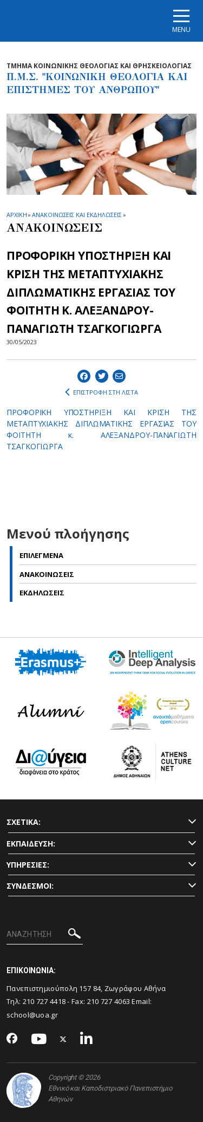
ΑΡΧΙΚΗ (16, 215)
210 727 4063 (108, 1001)
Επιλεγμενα (41, 555)
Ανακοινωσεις (46, 574)
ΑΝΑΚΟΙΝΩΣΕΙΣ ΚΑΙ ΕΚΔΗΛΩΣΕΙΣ (76, 215)
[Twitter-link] (63, 1039)
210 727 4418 (44, 1001)
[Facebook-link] (12, 1039)
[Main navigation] (181, 20)
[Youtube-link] (39, 1039)
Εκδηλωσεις (41, 593)
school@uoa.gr (32, 1015)
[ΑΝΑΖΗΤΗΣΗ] (44, 934)
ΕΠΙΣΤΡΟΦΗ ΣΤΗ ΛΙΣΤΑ (101, 392)
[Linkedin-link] (86, 1039)
